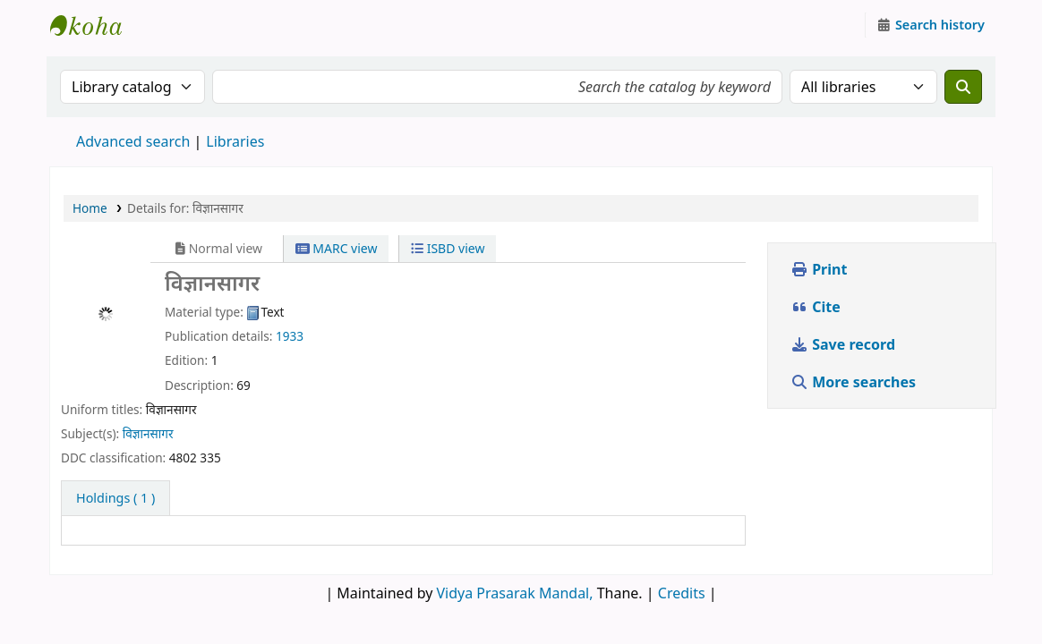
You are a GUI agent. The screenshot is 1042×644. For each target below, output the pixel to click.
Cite (815, 307)
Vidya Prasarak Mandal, (515, 593)
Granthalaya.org (95, 25)
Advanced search (133, 141)
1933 (289, 335)
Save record (844, 344)
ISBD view (447, 248)
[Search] (963, 87)
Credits (681, 593)
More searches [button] (854, 382)
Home (90, 207)
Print (818, 269)
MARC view (336, 248)
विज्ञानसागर (148, 433)
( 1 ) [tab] (115, 497)
